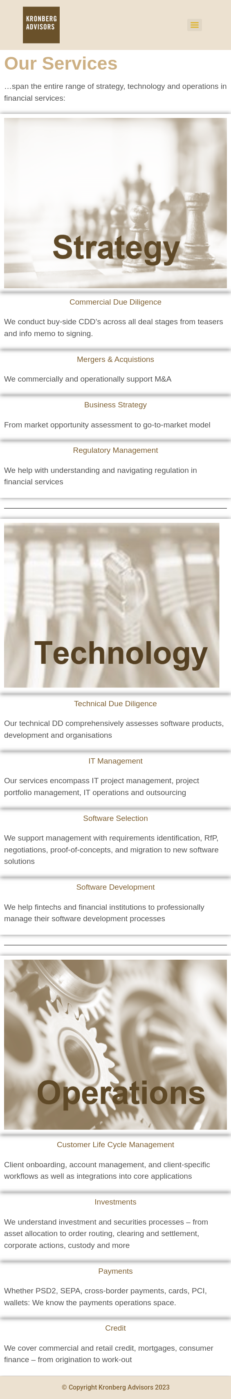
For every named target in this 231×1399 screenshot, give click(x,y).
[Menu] (194, 25)
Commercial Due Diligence (115, 302)
